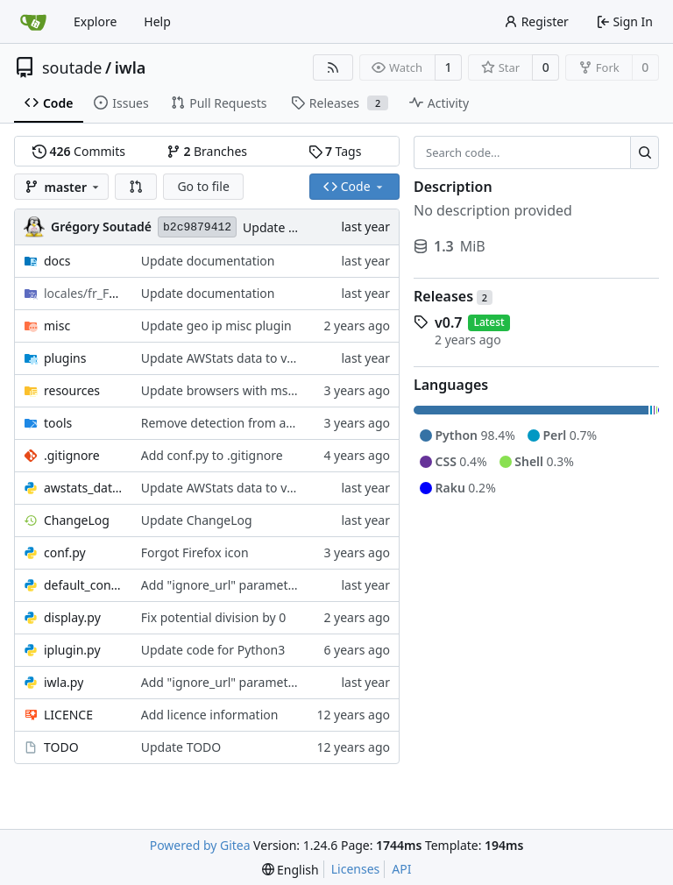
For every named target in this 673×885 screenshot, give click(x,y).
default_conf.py (84, 585)
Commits (78, 151)
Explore (95, 21)
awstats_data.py (84, 487)
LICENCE (68, 714)
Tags (335, 151)
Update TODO (181, 747)
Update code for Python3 (213, 649)
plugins (65, 358)
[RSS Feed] (333, 67)
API (401, 868)
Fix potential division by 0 (214, 617)
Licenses (355, 868)
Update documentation (208, 260)
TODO (61, 747)
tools (58, 422)
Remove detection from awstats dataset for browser (290, 422)
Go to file (203, 186)
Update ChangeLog (298, 227)
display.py (72, 617)
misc (57, 325)
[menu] (290, 869)
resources (72, 390)
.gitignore (72, 455)
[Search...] (644, 152)
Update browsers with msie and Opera (251, 390)
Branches (206, 151)
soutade (72, 67)
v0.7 (448, 322)
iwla (130, 67)
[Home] (33, 22)
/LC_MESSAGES (84, 293)
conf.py (65, 552)
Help (157, 21)
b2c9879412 (197, 227)
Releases (453, 296)
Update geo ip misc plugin (216, 325)
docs (57, 260)
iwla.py (63, 682)
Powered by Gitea (200, 845)
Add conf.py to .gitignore (212, 455)
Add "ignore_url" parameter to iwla (241, 585)
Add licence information (210, 714)
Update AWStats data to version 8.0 (242, 358)
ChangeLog (77, 520)
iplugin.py (72, 649)
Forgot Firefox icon (195, 552)
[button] (136, 186)
